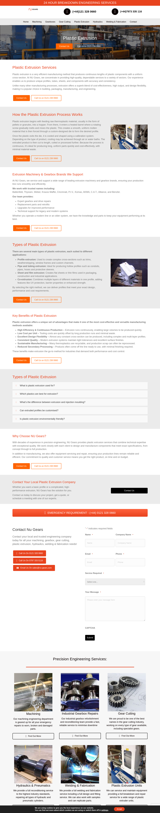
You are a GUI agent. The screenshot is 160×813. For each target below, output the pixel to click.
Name (89, 535)
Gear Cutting (65, 23)
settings (103, 810)
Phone (120, 553)
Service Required (94, 571)
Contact (133, 23)
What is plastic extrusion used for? (37, 386)
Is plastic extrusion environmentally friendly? (42, 420)
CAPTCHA (90, 626)
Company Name (124, 535)
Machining (37, 23)
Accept (119, 809)
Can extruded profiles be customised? (39, 411)
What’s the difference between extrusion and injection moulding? (52, 403)
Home (26, 23)
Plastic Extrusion (81, 23)
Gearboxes (50, 23)
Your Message (93, 590)
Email (89, 553)
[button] (80, 386)
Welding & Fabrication (116, 23)
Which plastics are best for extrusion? (39, 394)
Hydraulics (98, 23)
